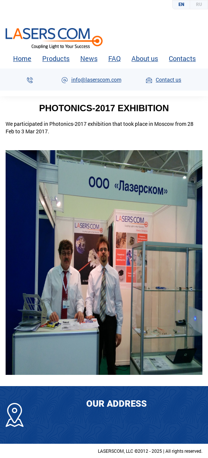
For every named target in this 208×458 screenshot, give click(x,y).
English (181, 4)
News (88, 58)
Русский (199, 4)
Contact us (168, 79)
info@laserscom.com (96, 79)
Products (55, 58)
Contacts (182, 58)
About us (144, 58)
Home (22, 58)
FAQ (114, 58)
